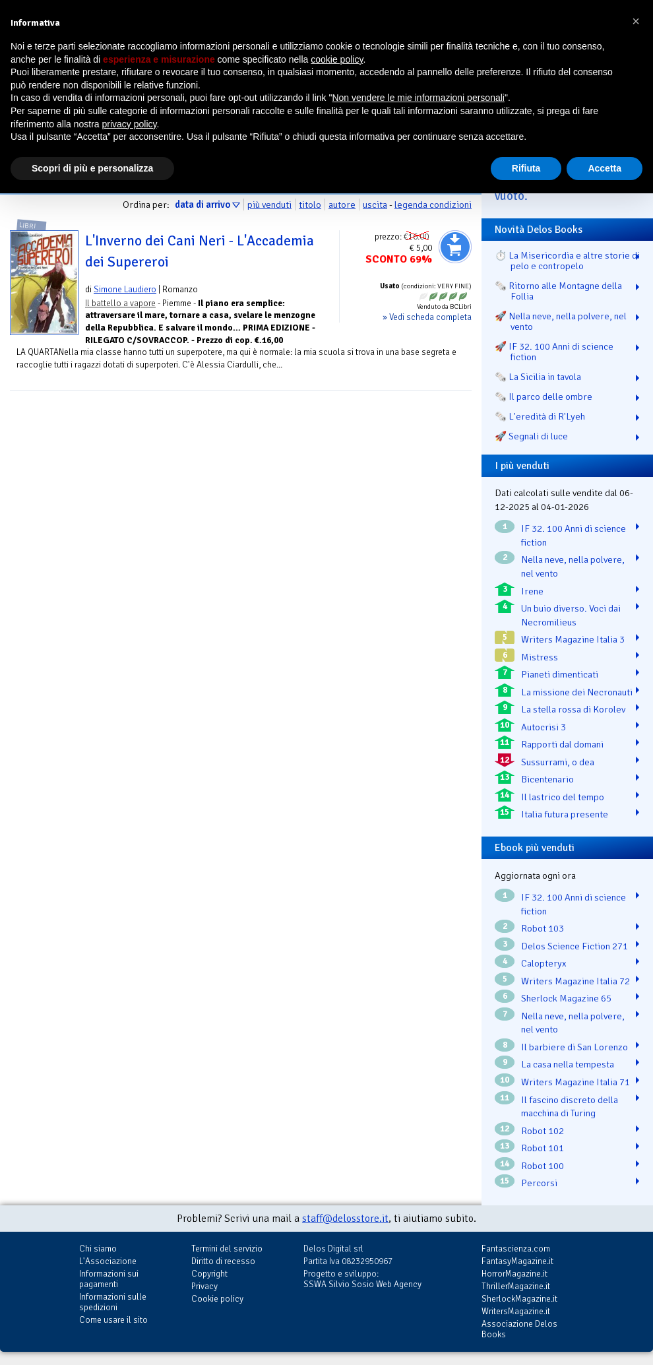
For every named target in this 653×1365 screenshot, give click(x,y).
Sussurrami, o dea (557, 762)
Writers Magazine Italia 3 (573, 639)
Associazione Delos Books (519, 1329)
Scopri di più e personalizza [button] (92, 168)
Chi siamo (98, 1248)
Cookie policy (217, 1298)
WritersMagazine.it (516, 1311)
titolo (310, 204)
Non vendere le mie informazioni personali (418, 97)
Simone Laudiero (125, 289)
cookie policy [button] (337, 59)
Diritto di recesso (223, 1261)
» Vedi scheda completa (427, 317)
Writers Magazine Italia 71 (575, 1082)
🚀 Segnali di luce (531, 436)
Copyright (209, 1273)
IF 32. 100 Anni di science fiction (573, 535)
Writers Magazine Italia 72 (575, 981)
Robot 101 (542, 1148)
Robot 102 (542, 1131)
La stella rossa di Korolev (573, 709)
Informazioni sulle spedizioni (112, 1302)
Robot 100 (542, 1166)
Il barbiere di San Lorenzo (574, 1047)
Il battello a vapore (120, 303)
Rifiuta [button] (526, 168)
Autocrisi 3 (543, 727)
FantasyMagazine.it (517, 1261)
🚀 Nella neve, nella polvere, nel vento (561, 321)
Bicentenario (547, 779)
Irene (532, 591)
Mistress (539, 657)
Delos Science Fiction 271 (574, 946)
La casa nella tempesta (567, 1064)
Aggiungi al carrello (455, 246)
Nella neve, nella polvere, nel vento (573, 566)
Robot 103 (542, 928)
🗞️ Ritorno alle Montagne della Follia (558, 291)
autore (342, 204)
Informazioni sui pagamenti (109, 1279)
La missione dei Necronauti (577, 692)
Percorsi (539, 1183)
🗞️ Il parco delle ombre (543, 396)
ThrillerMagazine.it (516, 1286)
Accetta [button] (604, 168)
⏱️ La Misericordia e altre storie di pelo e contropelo (567, 260)
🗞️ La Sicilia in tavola (538, 376)
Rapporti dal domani (562, 744)
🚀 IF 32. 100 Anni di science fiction (554, 351)
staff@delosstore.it (345, 1218)
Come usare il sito (113, 1319)
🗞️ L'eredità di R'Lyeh (540, 416)
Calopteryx (544, 963)
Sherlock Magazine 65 (566, 998)
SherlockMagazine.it (519, 1298)
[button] (635, 21)
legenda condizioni (433, 204)
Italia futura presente (564, 814)
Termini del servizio (227, 1248)
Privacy (204, 1286)
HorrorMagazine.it (514, 1273)
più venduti (269, 204)
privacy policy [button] (129, 124)
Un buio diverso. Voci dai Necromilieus (571, 615)
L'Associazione (108, 1261)
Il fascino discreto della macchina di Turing (569, 1107)
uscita (375, 204)
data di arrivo (202, 204)
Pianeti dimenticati (559, 674)
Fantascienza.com (516, 1248)
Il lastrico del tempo (562, 797)
